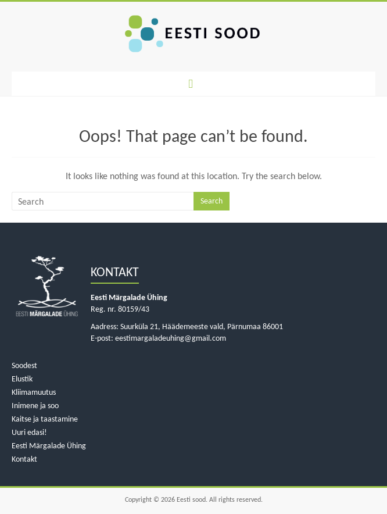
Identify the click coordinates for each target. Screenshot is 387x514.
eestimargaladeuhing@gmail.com (170, 338)
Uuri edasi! (29, 432)
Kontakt (24, 459)
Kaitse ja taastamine (45, 419)
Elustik (22, 379)
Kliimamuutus (34, 392)
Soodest (24, 365)
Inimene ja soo (35, 406)
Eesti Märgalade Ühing (49, 446)
